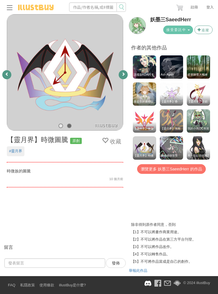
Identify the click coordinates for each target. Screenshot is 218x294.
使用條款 (46, 285)
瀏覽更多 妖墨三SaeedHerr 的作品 (171, 169)
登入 (210, 7)
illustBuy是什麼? (72, 285)
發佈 (116, 263)
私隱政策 (27, 285)
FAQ (11, 285)
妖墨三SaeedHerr (170, 19)
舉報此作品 (138, 270)
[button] (180, 6)
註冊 (194, 7)
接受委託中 (178, 30)
